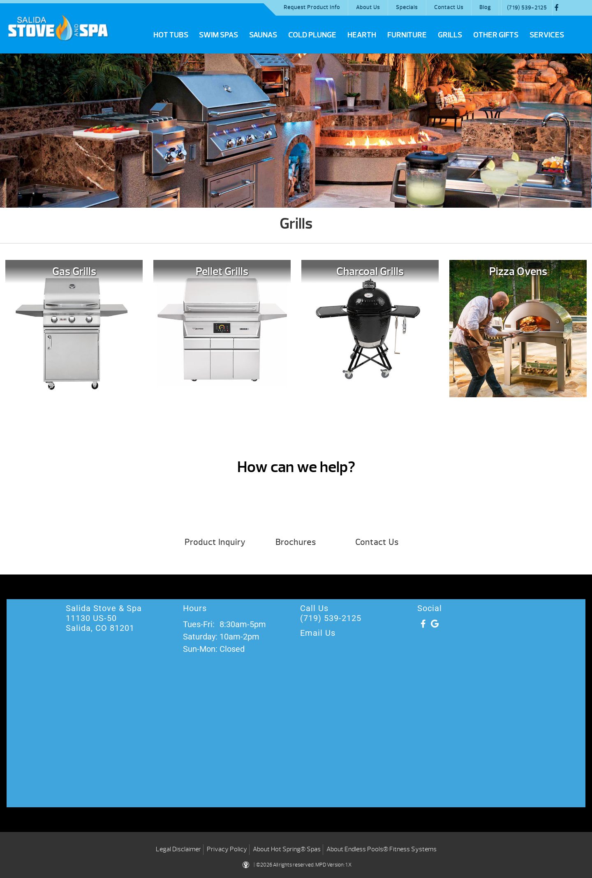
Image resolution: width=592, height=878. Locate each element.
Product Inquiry (215, 542)
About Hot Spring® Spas (287, 849)
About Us (368, 7)
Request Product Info (312, 7)
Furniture (407, 35)
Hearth (361, 35)
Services (547, 35)
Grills (450, 35)
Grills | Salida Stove (58, 27)
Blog (485, 7)
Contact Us (448, 7)
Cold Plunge (312, 35)
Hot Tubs (170, 35)
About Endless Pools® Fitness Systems (381, 849)
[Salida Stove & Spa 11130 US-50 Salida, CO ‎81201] (296, 741)
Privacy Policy (227, 849)
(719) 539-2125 (527, 8)
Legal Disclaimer (178, 849)
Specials (407, 7)
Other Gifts (495, 35)
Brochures (295, 542)
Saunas (263, 35)
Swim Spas (218, 35)
